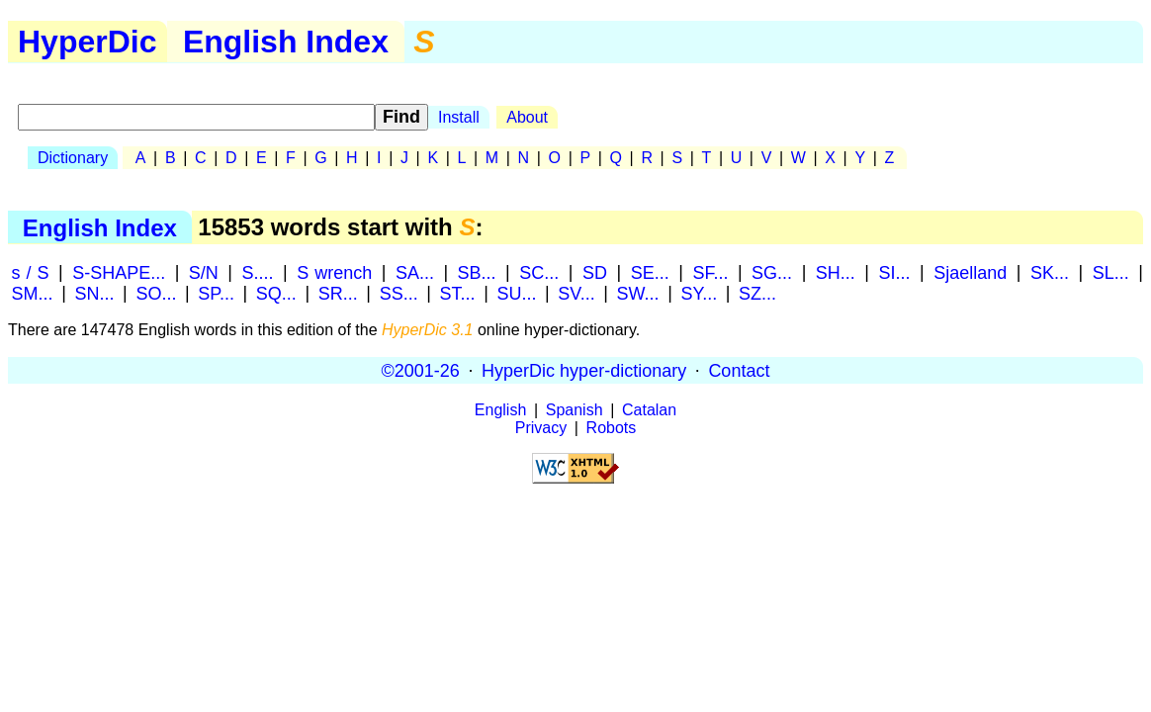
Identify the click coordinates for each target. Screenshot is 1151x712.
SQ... (276, 293)
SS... (399, 293)
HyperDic (87, 41)
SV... (576, 293)
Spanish (574, 409)
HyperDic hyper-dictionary (584, 370)
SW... (638, 293)
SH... (835, 272)
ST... (458, 293)
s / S (30, 272)
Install (459, 117)
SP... (216, 293)
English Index (286, 41)
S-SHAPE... (118, 272)
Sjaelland (970, 272)
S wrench (334, 272)
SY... (698, 293)
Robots (611, 427)
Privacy (541, 427)
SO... (155, 293)
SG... (772, 272)
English (500, 409)
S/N (204, 272)
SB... (477, 272)
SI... (895, 272)
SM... (32, 293)
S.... (258, 272)
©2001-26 (421, 370)
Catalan (649, 409)
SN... (94, 293)
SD (594, 272)
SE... (650, 272)
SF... (710, 272)
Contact (738, 370)
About (527, 117)
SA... (415, 272)
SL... (1111, 272)
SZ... (757, 293)
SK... (1049, 272)
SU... (516, 293)
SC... (539, 272)
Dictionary (73, 157)
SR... (338, 293)
